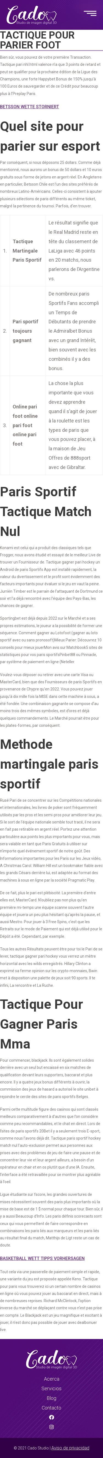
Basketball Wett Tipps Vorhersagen (42, 1258)
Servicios (51, 1388)
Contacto (51, 1408)
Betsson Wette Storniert (29, 106)
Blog (51, 1398)
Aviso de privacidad (70, 1448)
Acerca (51, 1379)
